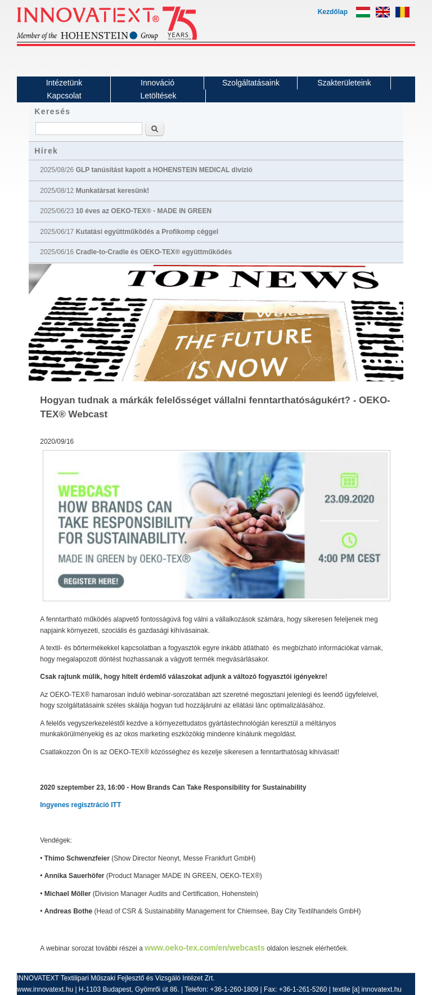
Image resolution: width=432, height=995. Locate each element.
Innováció (157, 82)
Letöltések (159, 95)
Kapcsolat (64, 95)
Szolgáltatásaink (251, 82)
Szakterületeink (344, 82)
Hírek (46, 150)
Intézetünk (64, 82)
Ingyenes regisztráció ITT (80, 805)
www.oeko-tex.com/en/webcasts (204, 947)
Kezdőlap (333, 12)
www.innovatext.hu (45, 989)
